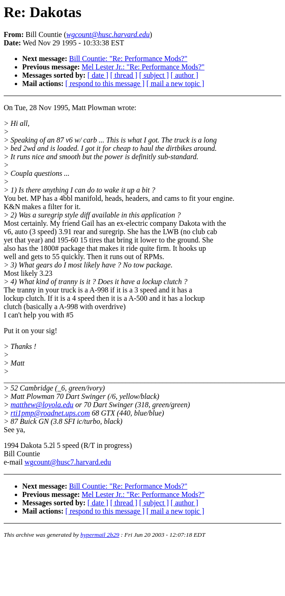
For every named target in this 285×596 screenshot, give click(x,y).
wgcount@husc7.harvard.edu (68, 462)
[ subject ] (154, 75)
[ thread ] (123, 75)
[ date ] (97, 75)
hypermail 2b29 (100, 534)
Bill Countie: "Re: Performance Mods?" (128, 58)
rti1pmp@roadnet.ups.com (50, 413)
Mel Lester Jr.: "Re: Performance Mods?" (143, 67)
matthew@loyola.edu (42, 405)
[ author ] (184, 75)
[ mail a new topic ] (175, 83)
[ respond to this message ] (104, 83)
